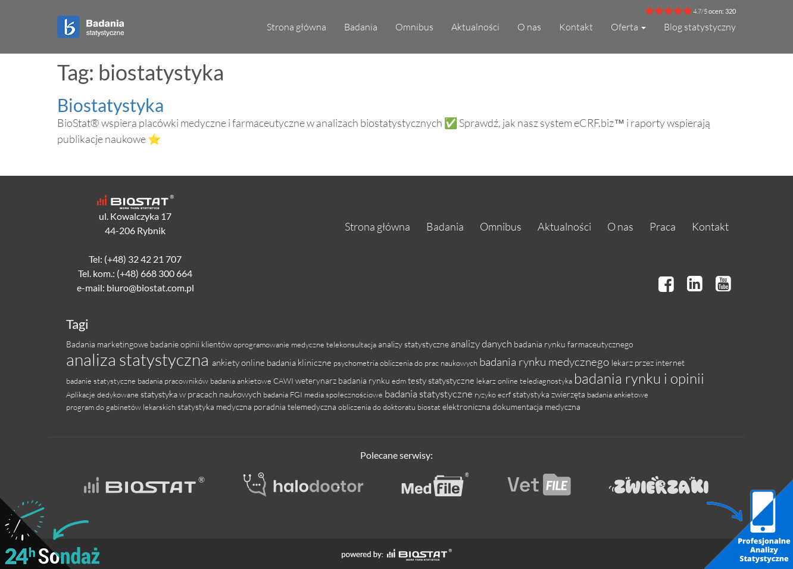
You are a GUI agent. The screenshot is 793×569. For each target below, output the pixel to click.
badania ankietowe (617, 394)
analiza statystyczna (139, 359)
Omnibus (414, 27)
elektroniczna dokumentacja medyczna (511, 407)
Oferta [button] (628, 27)
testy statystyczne (442, 380)
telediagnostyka (547, 380)
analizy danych (482, 343)
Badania (360, 27)
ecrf (505, 394)
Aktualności (475, 27)
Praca (663, 226)
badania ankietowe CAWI (252, 380)
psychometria (356, 363)
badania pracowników (174, 380)
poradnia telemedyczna (296, 407)
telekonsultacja (352, 344)
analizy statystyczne (414, 344)
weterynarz (316, 380)
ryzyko (486, 394)
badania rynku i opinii (639, 378)
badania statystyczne (429, 393)
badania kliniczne (300, 362)
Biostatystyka (110, 105)
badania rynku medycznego (545, 362)
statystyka (532, 394)
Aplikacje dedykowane (103, 394)
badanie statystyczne (102, 380)
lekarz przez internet (648, 362)
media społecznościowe (344, 394)
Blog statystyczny (700, 27)
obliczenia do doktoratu (377, 407)
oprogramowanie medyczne (279, 344)
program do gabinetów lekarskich (121, 407)
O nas (529, 27)
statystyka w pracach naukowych (202, 394)
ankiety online (239, 362)
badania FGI (283, 394)
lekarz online (498, 380)
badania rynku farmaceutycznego (573, 344)
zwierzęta (569, 394)
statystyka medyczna (215, 407)
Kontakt (576, 27)
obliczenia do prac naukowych (429, 363)
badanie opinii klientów (191, 344)
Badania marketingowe (108, 344)
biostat (429, 407)
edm (400, 380)
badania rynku (365, 380)
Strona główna (296, 27)
